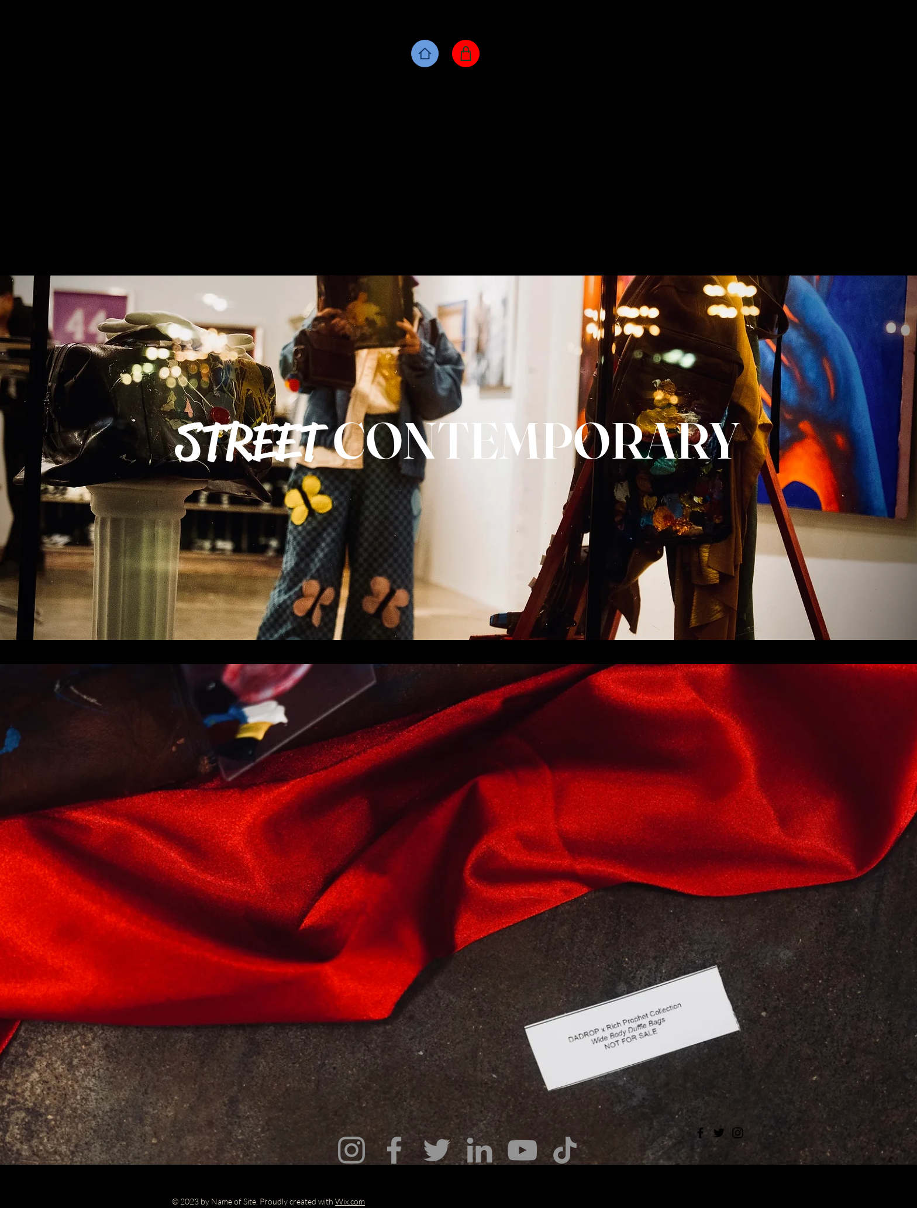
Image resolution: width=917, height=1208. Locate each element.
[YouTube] (522, 1150)
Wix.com (350, 1201)
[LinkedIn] (479, 1150)
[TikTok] (565, 1150)
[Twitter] (437, 1150)
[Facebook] (394, 1150)
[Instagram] (351, 1150)
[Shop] (466, 53)
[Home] (425, 53)
